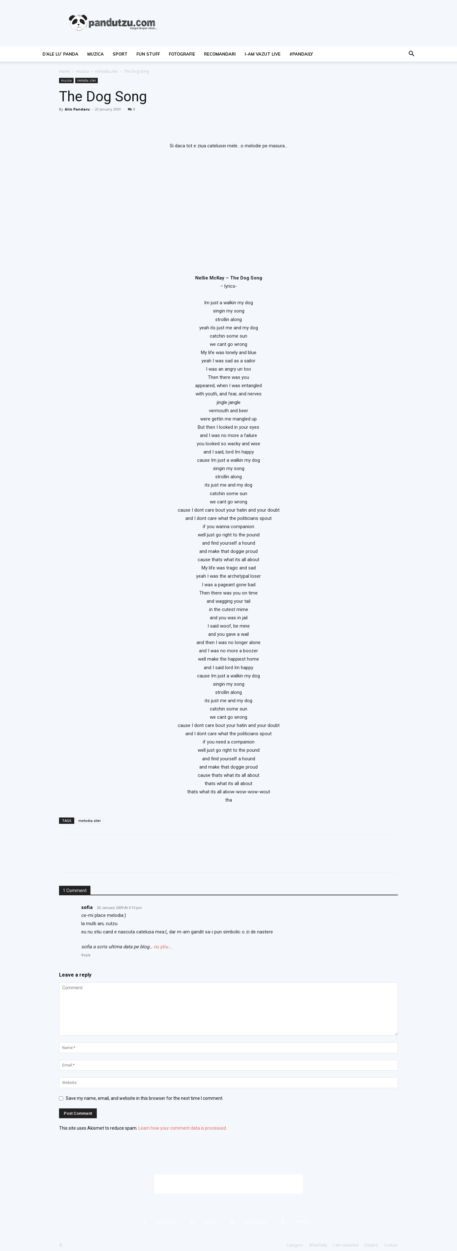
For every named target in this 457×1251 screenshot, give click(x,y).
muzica (95, 54)
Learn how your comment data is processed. (182, 1128)
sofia (87, 907)
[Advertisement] (228, 1184)
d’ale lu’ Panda (60, 54)
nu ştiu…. (163, 947)
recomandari (220, 54)
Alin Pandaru (77, 109)
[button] (411, 54)
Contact (391, 1245)
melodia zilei (106, 71)
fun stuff (148, 54)
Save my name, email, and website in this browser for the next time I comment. (144, 1098)
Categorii (295, 1245)
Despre (371, 1245)
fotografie (182, 54)
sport (120, 54)
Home (64, 71)
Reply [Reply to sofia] (85, 955)
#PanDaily (301, 54)
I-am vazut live (263, 54)
